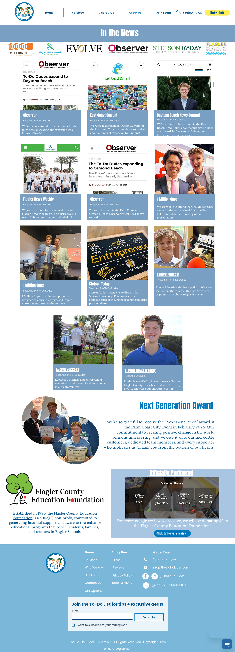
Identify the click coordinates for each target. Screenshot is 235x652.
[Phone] (145, 559)
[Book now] (217, 13)
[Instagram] (154, 576)
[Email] (101, 616)
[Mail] (145, 568)
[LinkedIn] (146, 585)
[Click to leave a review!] (172, 533)
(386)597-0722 (192, 12)
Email (75, 610)
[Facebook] (145, 576)
